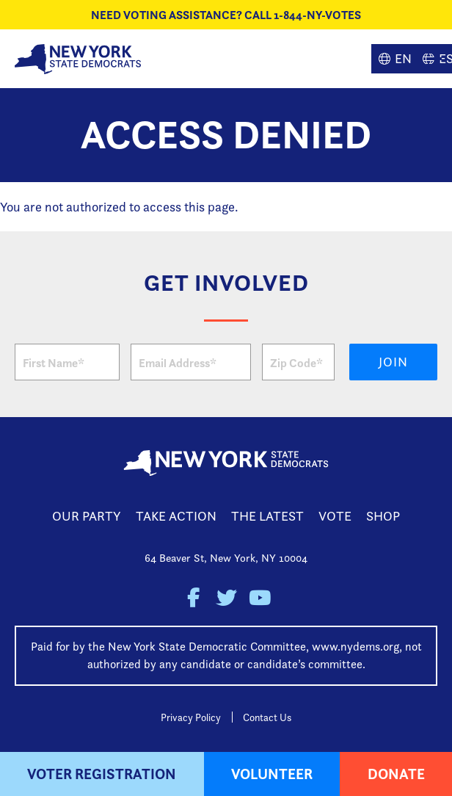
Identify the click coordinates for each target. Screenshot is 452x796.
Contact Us (267, 717)
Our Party (86, 516)
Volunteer (272, 773)
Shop (383, 516)
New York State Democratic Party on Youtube (259, 598)
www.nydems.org (355, 647)
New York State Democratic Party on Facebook (193, 598)
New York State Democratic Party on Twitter (226, 598)
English (393, 58)
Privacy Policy (191, 717)
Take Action (176, 516)
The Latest (267, 516)
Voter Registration (101, 773)
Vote (334, 516)
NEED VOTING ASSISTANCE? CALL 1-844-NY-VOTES (226, 14)
